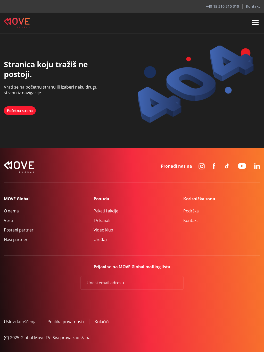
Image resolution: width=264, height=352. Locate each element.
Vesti (8, 220)
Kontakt (253, 6)
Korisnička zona (199, 199)
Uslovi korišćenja (20, 321)
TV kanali (102, 220)
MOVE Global (17, 199)
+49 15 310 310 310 (222, 6)
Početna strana (20, 110)
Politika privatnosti (65, 321)
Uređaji (100, 239)
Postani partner (19, 230)
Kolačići (102, 321)
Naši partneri (16, 239)
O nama (11, 211)
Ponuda (101, 199)
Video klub (103, 230)
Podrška (191, 211)
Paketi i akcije (106, 211)
